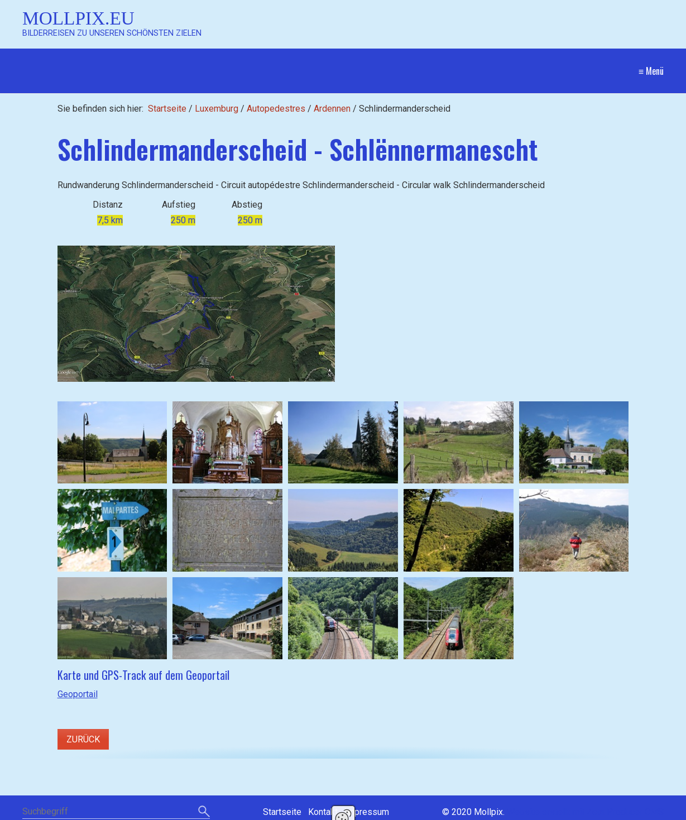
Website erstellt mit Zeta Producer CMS (585, 812)
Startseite (167, 108)
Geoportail (77, 694)
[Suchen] (204, 812)
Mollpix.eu (78, 18)
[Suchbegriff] (116, 812)
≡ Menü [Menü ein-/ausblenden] (651, 71)
